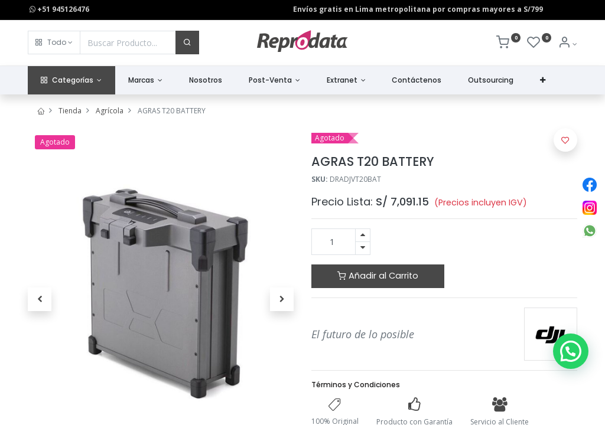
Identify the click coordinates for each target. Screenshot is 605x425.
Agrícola (109, 111)
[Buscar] (187, 42)
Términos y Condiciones (355, 385)
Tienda (70, 111)
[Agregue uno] (363, 235)
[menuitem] (206, 80)
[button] (54, 42)
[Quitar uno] (363, 248)
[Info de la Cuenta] (567, 44)
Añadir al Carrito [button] (377, 276)
